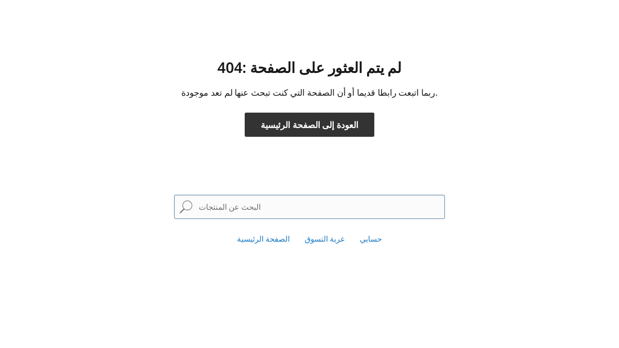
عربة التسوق (325, 238)
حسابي (371, 238)
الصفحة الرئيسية (263, 238)
